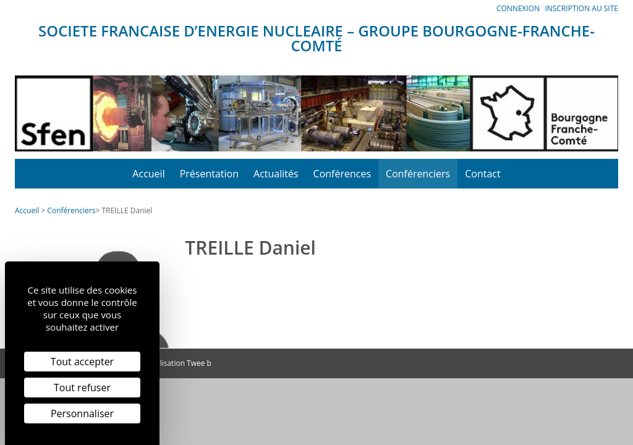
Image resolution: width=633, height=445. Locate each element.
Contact (482, 173)
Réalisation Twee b (179, 363)
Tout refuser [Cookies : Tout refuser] (82, 387)
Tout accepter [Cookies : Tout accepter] (82, 361)
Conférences (342, 173)
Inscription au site (581, 8)
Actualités (276, 173)
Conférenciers (418, 173)
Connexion (518, 8)
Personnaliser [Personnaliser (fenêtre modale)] (82, 413)
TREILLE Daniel (126, 210)
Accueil (148, 173)
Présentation (209, 173)
